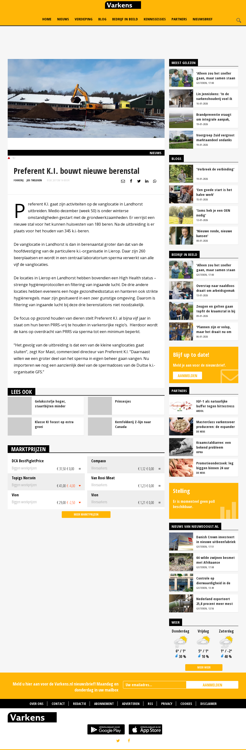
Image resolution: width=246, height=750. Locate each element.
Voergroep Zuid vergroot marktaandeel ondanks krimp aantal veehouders (215, 137)
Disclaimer (208, 703)
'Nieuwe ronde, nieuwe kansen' (214, 233)
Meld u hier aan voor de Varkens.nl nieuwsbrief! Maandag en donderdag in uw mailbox (65, 687)
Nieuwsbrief (203, 19)
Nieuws (63, 19)
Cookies (186, 703)
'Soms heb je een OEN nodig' (213, 212)
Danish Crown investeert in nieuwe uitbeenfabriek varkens (215, 539)
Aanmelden (187, 375)
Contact (58, 703)
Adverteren (131, 703)
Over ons (36, 703)
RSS (150, 703)
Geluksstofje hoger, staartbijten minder (50, 403)
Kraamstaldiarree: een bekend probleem (213, 445)
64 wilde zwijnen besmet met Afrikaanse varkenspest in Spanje (215, 560)
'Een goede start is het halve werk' (214, 192)
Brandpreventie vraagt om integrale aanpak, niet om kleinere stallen (215, 117)
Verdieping (83, 19)
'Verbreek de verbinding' (215, 169)
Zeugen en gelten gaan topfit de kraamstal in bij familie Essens (215, 308)
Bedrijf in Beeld (125, 19)
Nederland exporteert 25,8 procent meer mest (214, 601)
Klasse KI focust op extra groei (54, 424)
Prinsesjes (123, 401)
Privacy (166, 703)
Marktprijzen (28, 449)
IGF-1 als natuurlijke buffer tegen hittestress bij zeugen (215, 403)
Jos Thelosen (34, 180)
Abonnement (104, 703)
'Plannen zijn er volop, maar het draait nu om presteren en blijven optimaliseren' (213, 329)
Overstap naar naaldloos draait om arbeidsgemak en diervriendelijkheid (215, 288)
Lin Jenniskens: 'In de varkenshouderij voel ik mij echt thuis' (214, 96)
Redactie (79, 703)
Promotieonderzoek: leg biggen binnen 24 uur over (215, 465)
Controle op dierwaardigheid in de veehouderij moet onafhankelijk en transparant (213, 580)
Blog (102, 19)
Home (46, 19)
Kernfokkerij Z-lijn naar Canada (133, 424)
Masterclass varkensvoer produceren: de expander (215, 424)
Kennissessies (155, 19)
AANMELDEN (212, 685)
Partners (179, 19)
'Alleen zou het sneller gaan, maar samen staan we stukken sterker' (215, 75)
